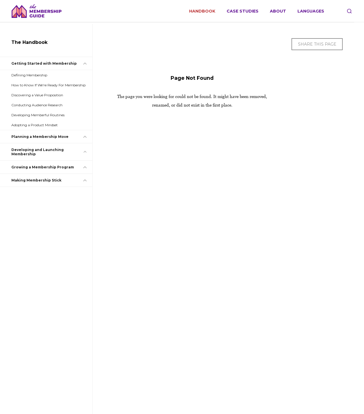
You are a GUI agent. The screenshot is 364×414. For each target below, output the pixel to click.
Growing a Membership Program (42, 167)
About (278, 11)
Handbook (202, 11)
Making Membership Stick (36, 180)
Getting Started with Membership (44, 63)
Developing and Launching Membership (37, 152)
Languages (310, 11)
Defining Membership (29, 75)
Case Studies (242, 11)
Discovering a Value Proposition (37, 95)
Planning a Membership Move (40, 136)
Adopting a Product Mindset (34, 125)
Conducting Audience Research (37, 105)
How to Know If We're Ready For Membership (48, 85)
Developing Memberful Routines (38, 115)
